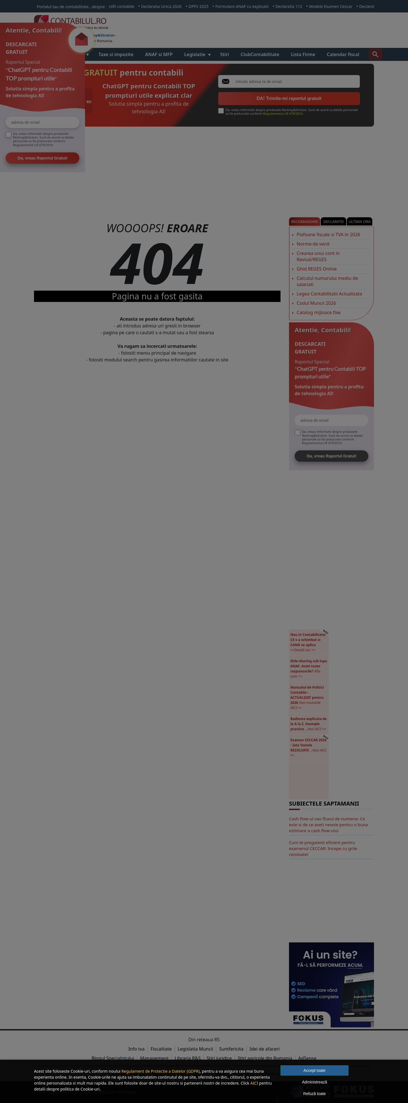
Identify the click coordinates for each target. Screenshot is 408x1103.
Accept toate (314, 1070)
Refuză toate (314, 1093)
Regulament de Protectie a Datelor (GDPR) (161, 1071)
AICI (254, 1083)
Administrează (314, 1082)
